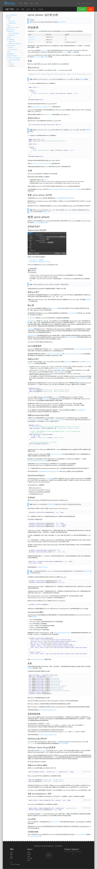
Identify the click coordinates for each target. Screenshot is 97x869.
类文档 (42, 567)
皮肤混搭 (30, 668)
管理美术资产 (11, 31)
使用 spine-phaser (11, 29)
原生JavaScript (12, 21)
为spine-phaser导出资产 (14, 33)
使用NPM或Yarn (12, 23)
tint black (38, 57)
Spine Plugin (42, 750)
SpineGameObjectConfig (56, 454)
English (78, 3)
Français (88, 3)
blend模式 (45, 57)
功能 (17, 9)
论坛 (31, 3)
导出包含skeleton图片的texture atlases (40, 261)
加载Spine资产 (12, 41)
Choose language (15, 864)
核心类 (9, 37)
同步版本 (81, 79)
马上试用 (81, 9)
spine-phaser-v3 (31, 39)
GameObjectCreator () (73, 353)
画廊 (22, 9)
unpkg (58, 70)
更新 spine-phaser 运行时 (13, 27)
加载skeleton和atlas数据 (14, 60)
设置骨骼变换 (11, 53)
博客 (11, 854)
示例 (9, 25)
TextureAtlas (45, 399)
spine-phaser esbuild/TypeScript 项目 (41, 163)
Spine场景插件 (11, 39)
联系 (37, 3)
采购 (90, 9)
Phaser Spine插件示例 (80, 834)
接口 (49, 471)
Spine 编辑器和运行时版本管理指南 (64, 198)
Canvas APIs (65, 52)
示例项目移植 (12, 66)
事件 (42, 629)
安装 (9, 19)
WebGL (72, 52)
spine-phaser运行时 (34, 836)
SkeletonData (55, 397)
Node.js (45, 180)
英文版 (48, 846)
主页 (20, 3)
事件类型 (34, 616)
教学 (34, 9)
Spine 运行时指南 (72, 313)
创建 (10, 62)
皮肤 (9, 51)
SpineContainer (55, 822)
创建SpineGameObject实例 (14, 43)
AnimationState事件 (13, 49)
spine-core (54, 308)
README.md (48, 114)
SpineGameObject (11, 45)
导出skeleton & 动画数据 (36, 260)
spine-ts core (44, 50)
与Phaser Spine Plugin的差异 (14, 58)
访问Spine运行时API (12, 55)
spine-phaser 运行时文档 (11, 15)
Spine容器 (11, 64)
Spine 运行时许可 (61, 22)
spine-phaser (31, 42)
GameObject (48, 478)
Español (83, 3)
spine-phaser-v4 (31, 37)
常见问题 (40, 9)
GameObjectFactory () (54, 353)
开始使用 (9, 17)
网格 (34, 57)
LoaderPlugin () (81, 349)
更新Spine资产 (12, 35)
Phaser (37, 31)
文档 (28, 856)
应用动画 (11, 47)
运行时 (28, 9)
